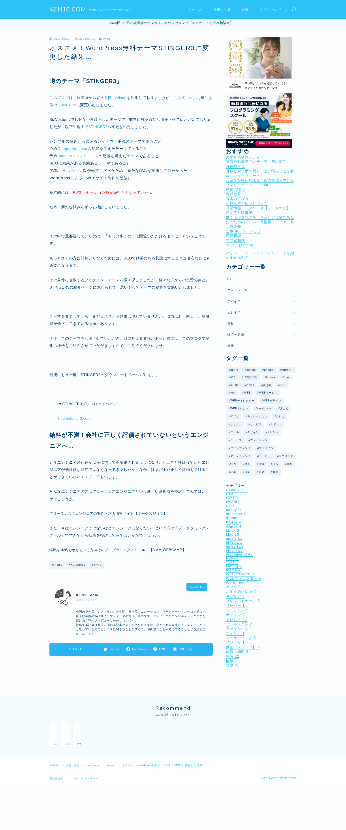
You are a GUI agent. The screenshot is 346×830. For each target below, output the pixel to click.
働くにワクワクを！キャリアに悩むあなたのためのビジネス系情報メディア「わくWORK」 (260, 221)
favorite (235, 502)
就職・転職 (237, 652)
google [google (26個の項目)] (269, 369)
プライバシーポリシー (86, 774)
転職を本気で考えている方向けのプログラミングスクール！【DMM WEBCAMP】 (121, 550)
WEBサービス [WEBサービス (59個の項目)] (268, 392)
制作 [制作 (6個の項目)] (233, 464)
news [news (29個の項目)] (250, 385)
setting (234, 566)
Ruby (232, 558)
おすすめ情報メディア (245, 157)
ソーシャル (237, 610)
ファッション (239, 628)
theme (105, 38)
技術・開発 (222, 9)
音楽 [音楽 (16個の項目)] (275, 472)
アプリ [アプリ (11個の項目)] (234, 416)
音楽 (232, 666)
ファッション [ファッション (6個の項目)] (259, 440)
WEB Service (240, 574)
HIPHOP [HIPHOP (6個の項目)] (288, 369)
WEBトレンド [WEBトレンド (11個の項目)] (239, 408)
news (234, 546)
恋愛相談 (233, 236)
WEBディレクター (243, 578)
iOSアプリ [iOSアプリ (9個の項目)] (251, 377)
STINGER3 (71, 105)
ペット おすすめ (240, 245)
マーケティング (241, 638)
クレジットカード (240, 290)
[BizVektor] (118, 98)
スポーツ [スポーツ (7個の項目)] (276, 424)
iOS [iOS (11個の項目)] (233, 377)
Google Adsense (73, 149)
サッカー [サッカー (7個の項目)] (236, 424)
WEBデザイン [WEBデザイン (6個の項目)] (272, 400)
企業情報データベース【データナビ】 (258, 208)
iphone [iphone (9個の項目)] (271, 377)
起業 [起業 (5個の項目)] (247, 472)
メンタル (235, 642)
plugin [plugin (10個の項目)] (266, 385)
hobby (234, 510)
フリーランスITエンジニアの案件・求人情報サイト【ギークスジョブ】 (111, 513)
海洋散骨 (233, 194)
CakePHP (236, 490)
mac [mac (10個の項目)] (287, 377)
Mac (232, 534)
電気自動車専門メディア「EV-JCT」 (257, 162)
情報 (230, 323)
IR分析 (233, 522)
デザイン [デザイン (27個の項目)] (253, 432)
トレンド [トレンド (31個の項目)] (273, 432)
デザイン (236, 615)
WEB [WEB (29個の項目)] (247, 392)
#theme (57, 564)
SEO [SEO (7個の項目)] (282, 385)
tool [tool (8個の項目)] (233, 392)
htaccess (236, 514)
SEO (232, 562)
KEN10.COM (68, 9)
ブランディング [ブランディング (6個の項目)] (240, 448)
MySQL (234, 542)
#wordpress (77, 564)
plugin (234, 550)
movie (234, 538)
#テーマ (97, 564)
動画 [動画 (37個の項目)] (247, 464)
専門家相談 (235, 240)
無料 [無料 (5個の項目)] (290, 464)
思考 (232, 656)
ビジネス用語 (239, 624)
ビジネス (195, 9)
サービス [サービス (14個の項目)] (256, 424)
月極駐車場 (235, 166)
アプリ (233, 587)
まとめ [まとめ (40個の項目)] (284, 408)
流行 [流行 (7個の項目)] (275, 464)
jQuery (233, 526)
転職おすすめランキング (247, 203)
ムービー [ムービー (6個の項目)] (265, 456)
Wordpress (237, 583)
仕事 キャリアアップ (243, 231)
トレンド (236, 619)
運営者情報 (56, 774)
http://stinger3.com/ (75, 418)
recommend (239, 554)
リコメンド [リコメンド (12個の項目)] (286, 456)
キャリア (235, 596)
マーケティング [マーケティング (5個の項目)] (240, 456)
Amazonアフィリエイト (79, 156)
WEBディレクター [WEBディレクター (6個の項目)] (242, 400)
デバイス (234, 301)
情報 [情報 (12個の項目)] (261, 464)
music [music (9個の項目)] (234, 385)
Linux (232, 530)
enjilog (196, 98)
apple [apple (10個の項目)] (234, 369)
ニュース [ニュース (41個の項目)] (236, 440)
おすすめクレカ (241, 591)
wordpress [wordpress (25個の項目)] (264, 408)
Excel (232, 498)
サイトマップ (270, 9)
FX (229, 279)
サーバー (235, 605)
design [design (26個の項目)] (251, 369)
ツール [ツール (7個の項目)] (234, 432)
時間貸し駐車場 (239, 212)
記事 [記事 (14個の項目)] (233, 472)
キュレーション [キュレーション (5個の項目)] (257, 416)
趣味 (245, 9)
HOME (54, 760)
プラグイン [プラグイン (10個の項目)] (266, 448)
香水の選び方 (237, 199)
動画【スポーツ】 (243, 647)
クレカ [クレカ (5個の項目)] (280, 416)
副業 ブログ (236, 189)
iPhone (234, 518)
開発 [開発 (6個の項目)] (261, 472)
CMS (232, 494)
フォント (235, 633)
